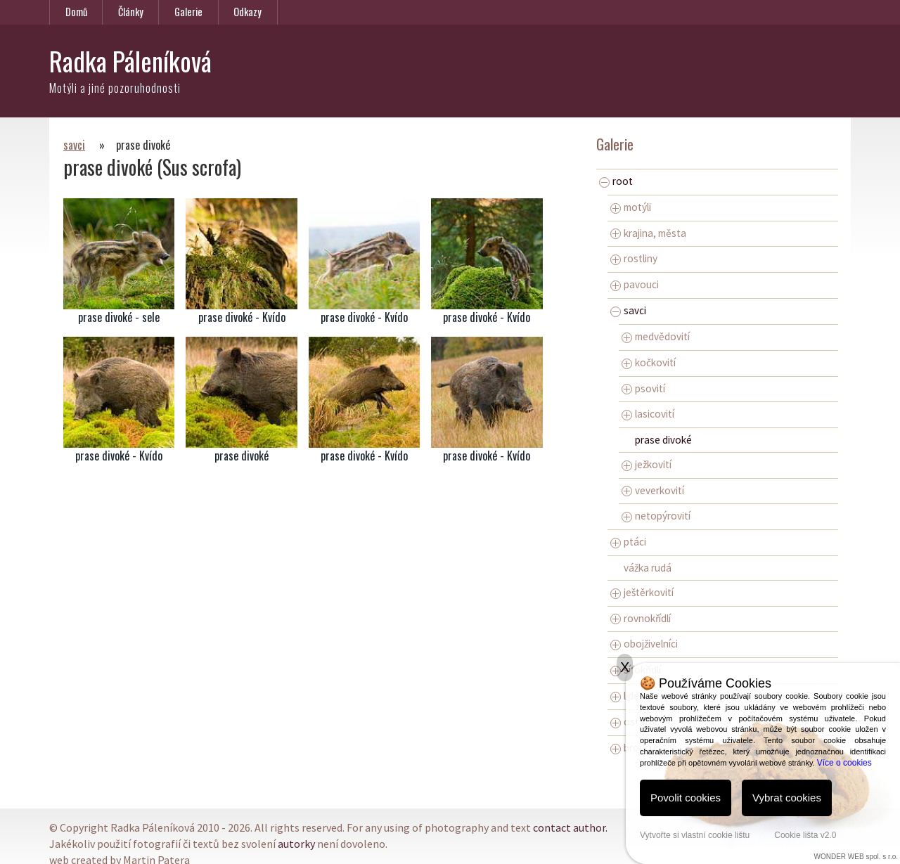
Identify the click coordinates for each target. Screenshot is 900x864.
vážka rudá (647, 567)
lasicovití (648, 413)
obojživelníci (644, 643)
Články (130, 11)
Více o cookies (844, 763)
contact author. (570, 827)
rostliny (633, 258)
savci (74, 144)
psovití (643, 388)
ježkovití (646, 464)
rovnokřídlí (640, 618)
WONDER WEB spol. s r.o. (856, 856)
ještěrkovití (642, 592)
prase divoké (663, 439)
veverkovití (653, 490)
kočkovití (649, 362)
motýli (630, 207)
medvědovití (656, 336)
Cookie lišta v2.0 (805, 835)
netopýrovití (656, 515)
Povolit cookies (685, 798)
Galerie (188, 11)
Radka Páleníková (130, 60)
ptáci (628, 541)
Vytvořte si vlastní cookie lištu (695, 835)
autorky (296, 844)
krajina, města (648, 233)
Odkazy (247, 11)
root (616, 181)
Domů (76, 11)
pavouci (634, 284)
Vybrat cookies (786, 798)
